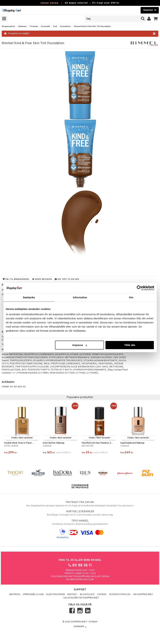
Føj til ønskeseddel (16, 279)
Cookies (101, 594)
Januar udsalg (49, 3)
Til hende (33, 26)
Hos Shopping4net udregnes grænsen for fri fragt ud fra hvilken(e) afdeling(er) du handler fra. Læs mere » (80, 504)
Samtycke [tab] (29, 297)
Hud (55, 26)
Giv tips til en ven (67, 279)
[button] (155, 19)
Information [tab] (80, 297)
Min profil (15, 594)
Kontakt (72, 594)
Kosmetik (45, 26)
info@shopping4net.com (80, 579)
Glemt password (55, 594)
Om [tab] (131, 297)
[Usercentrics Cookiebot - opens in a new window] (139, 287)
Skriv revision (42, 279)
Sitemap (93, 621)
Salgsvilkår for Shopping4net (81, 598)
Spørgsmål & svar (33, 594)
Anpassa (79, 345)
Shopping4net (8, 26)
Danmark (80, 626)
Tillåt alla (129, 345)
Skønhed (22, 26)
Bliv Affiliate (87, 594)
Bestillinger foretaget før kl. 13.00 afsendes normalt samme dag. (80, 513)
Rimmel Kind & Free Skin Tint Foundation (92, 26)
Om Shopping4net (143, 594)
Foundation (65, 26)
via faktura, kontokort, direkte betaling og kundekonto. (80, 522)
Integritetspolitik (119, 594)
